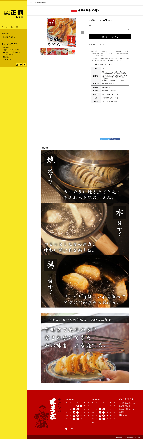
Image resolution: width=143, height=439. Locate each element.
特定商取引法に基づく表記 (11, 52)
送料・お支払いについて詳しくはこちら (102, 64)
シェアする (115, 139)
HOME (31, 2)
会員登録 (6, 47)
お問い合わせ (7, 59)
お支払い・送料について (11, 50)
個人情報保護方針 (8, 54)
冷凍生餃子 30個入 (9, 37)
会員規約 (6, 57)
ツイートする (105, 139)
